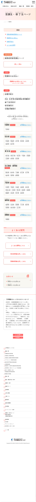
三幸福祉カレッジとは (13, 351)
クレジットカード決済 (13, 445)
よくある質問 (11, 45)
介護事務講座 (9, 376)
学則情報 (8, 440)
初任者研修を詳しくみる (18, 254)
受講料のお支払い (12, 38)
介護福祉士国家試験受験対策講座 (15, 366)
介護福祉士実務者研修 (12, 363)
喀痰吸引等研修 (10, 391)
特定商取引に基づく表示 (12, 470)
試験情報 (8, 415)
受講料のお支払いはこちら (18, 82)
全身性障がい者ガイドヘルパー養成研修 (17, 382)
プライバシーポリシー (12, 467)
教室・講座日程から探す (13, 400)
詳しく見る (18, 64)
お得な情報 (9, 420)
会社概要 (8, 463)
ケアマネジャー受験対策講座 (14, 369)
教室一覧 (8, 395)
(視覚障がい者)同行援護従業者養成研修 (17, 378)
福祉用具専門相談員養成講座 (14, 373)
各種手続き (10, 41)
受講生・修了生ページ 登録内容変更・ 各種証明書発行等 (13, 452)
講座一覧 (21, 6)
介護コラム (9, 425)
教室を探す (14, 6)
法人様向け (17, 339)
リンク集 (8, 475)
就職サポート (10, 410)
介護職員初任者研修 (11, 360)
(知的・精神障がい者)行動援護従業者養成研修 (12, 386)
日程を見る (6, 6)
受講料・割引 (29, 6)
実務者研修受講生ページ (14, 34)
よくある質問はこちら (18, 245)
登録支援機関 (10, 435)
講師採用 (8, 430)
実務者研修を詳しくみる (18, 261)
